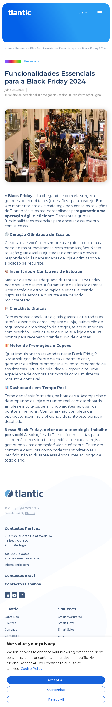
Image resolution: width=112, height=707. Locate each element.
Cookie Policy (31, 669)
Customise (56, 690)
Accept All (56, 680)
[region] (56, 672)
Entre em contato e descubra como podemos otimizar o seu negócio (54, 450)
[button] (100, 12)
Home (8, 48)
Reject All (56, 699)
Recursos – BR (24, 48)
